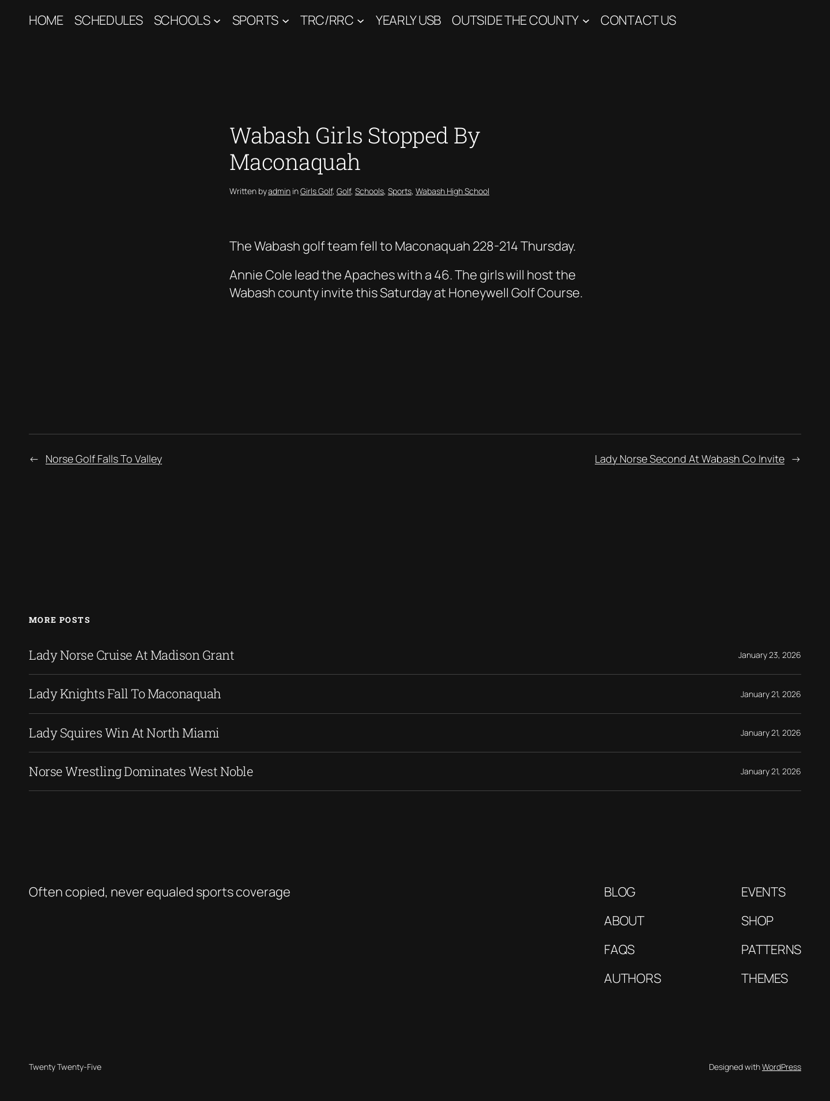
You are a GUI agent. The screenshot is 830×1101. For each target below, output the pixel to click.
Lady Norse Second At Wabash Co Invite (689, 459)
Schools (182, 20)
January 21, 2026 (771, 693)
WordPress (781, 1066)
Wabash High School (452, 191)
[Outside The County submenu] (586, 20)
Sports (255, 20)
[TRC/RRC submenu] (360, 20)
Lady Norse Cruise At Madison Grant (131, 655)
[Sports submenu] (285, 20)
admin (279, 191)
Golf (344, 191)
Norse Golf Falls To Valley (104, 459)
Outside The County (515, 20)
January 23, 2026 (769, 654)
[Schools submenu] (217, 20)
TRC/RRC (327, 20)
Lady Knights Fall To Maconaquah (125, 693)
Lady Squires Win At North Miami (124, 732)
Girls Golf (316, 191)
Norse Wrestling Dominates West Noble (141, 771)
